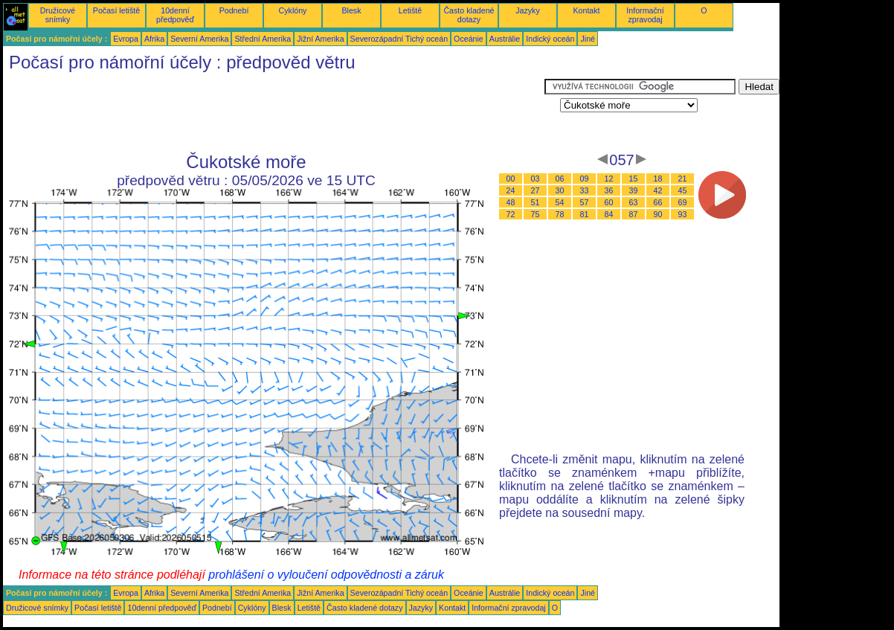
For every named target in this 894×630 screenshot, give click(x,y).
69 (682, 202)
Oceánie (468, 38)
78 (560, 214)
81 (584, 214)
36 (609, 190)
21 (682, 178)
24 (511, 190)
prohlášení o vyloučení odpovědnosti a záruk (326, 574)
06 (560, 178)
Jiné (587, 38)
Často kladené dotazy (468, 15)
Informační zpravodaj (644, 15)
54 (560, 202)
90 (658, 214)
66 (658, 202)
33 (584, 190)
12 (609, 178)
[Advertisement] (273, 112)
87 (633, 214)
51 (535, 202)
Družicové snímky (57, 15)
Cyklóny (293, 10)
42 (658, 190)
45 (682, 190)
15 (633, 178)
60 (609, 202)
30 (560, 190)
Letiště (410, 10)
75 (535, 214)
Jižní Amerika (320, 38)
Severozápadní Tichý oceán (399, 38)
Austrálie (504, 38)
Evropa (125, 38)
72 (511, 214)
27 (535, 190)
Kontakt (586, 10)
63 (633, 202)
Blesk (351, 10)
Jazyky (527, 10)
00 (511, 178)
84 (609, 214)
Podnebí (234, 10)
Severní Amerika (199, 38)
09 (584, 178)
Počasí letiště (116, 10)
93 (682, 214)
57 (584, 202)
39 (633, 190)
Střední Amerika (262, 38)
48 (511, 202)
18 (658, 178)
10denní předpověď (175, 15)
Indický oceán (550, 38)
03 (535, 178)
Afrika (154, 38)
